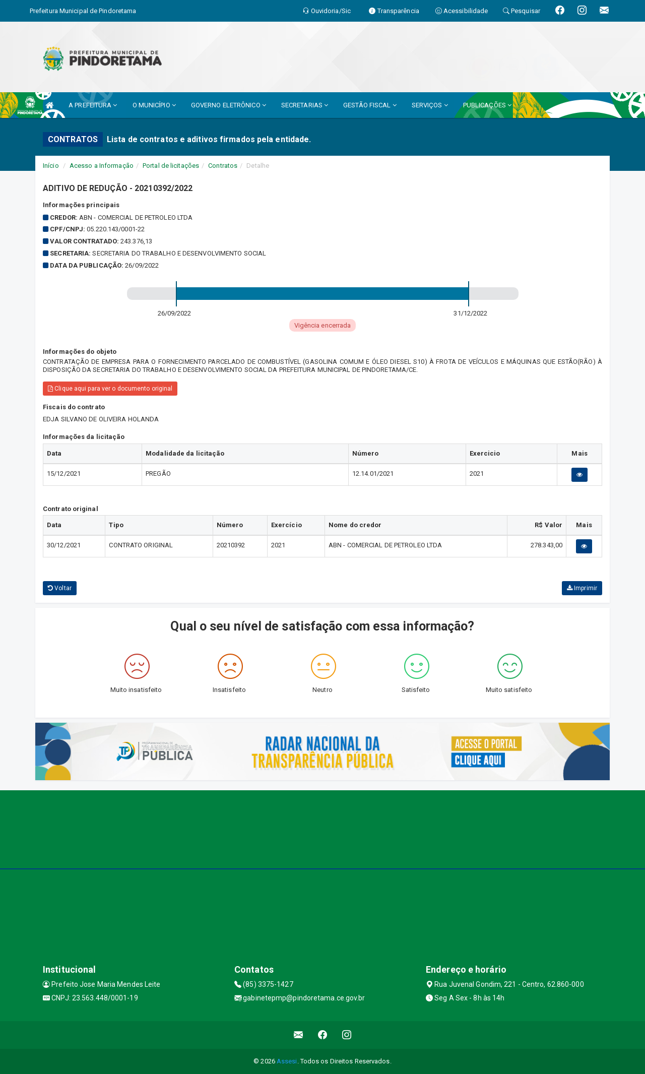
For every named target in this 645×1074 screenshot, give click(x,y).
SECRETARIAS (304, 105)
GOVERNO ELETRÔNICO (228, 105)
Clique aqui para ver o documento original (110, 388)
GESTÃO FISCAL (370, 105)
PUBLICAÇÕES (487, 105)
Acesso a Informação (102, 165)
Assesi (287, 1061)
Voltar (60, 588)
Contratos (222, 165)
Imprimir (582, 588)
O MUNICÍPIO (154, 105)
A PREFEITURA (93, 105)
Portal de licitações (171, 165)
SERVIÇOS (430, 105)
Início (51, 165)
